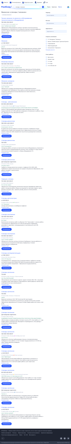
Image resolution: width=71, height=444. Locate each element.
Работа (60, 7)
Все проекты (32, 435)
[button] (22, 31)
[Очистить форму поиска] (40, 7)
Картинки (54, 7)
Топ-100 (26, 435)
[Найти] (43, 7)
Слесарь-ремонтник (8, 121)
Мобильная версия (6, 433)
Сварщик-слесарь (7, 179)
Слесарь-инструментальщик (10, 253)
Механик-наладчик (7, 81)
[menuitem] (4, 2)
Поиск (48, 7)
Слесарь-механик (6, 14)
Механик (4, 41)
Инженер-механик (7, 62)
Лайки (20, 435)
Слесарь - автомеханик (9, 102)
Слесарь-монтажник (8, 214)
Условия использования (33, 433)
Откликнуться (6, 36)
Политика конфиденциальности (9, 435)
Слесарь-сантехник (7, 272)
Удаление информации (47, 433)
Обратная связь (22, 433)
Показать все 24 (50, 50)
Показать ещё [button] (5, 33)
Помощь (14, 433)
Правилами (46, 442)
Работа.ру (67, 442)
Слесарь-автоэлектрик (9, 198)
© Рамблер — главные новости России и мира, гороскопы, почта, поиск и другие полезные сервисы (26, 430)
